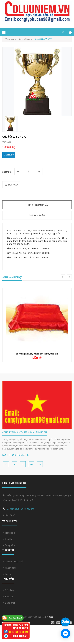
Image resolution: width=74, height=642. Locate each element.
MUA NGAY (11, 185)
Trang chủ (9, 533)
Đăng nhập (9, 603)
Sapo (50, 617)
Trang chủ (10, 39)
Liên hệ (7, 574)
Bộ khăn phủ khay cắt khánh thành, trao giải (37, 353)
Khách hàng (10, 568)
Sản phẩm (9, 545)
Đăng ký (8, 596)
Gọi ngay (9, 154)
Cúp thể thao (24, 39)
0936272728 (15, 617)
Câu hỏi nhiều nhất (13, 561)
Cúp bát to (12, 230)
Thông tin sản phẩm (37, 205)
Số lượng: (7, 172)
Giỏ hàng (8, 590)
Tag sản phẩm (37, 215)
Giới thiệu (8, 539)
